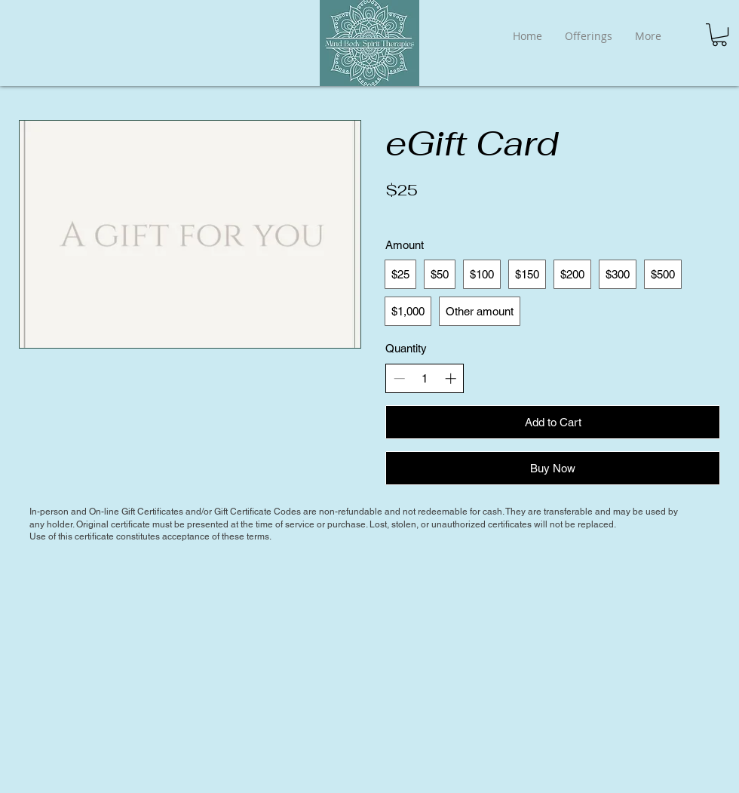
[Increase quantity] (450, 378)
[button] (719, 34)
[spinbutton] (425, 378)
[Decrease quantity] (399, 378)
